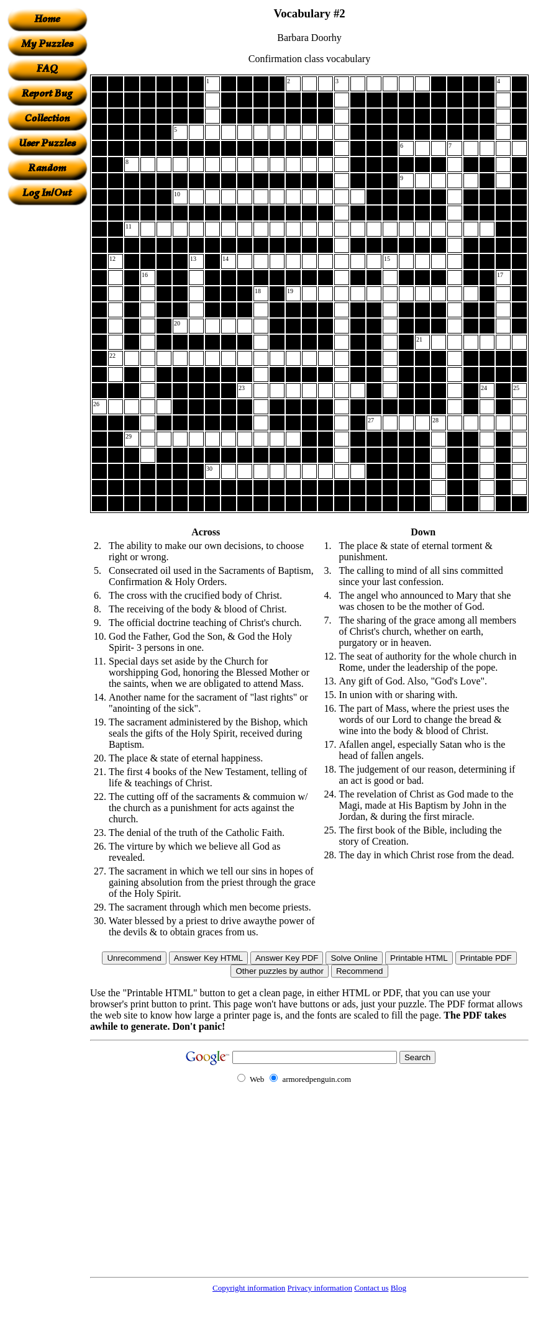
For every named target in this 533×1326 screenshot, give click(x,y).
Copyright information (248, 1287)
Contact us (371, 1287)
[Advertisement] (47, 392)
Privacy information (320, 1287)
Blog (398, 1287)
